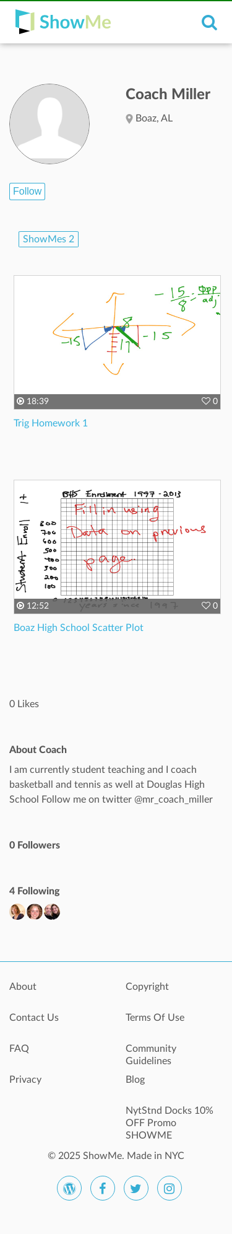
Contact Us (34, 1018)
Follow (27, 191)
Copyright (147, 987)
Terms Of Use (155, 1018)
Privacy (25, 1080)
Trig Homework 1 (51, 423)
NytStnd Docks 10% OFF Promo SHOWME (169, 1117)
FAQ (19, 1049)
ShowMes (48, 239)
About (23, 987)
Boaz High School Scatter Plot (79, 628)
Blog (135, 1080)
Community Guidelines (151, 1055)
